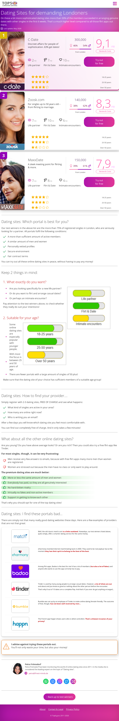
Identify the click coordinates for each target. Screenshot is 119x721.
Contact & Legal (55, 709)
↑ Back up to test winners (59, 696)
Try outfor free (99, 61)
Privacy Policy (72, 709)
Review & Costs (105, 51)
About (42, 709)
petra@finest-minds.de (36, 673)
